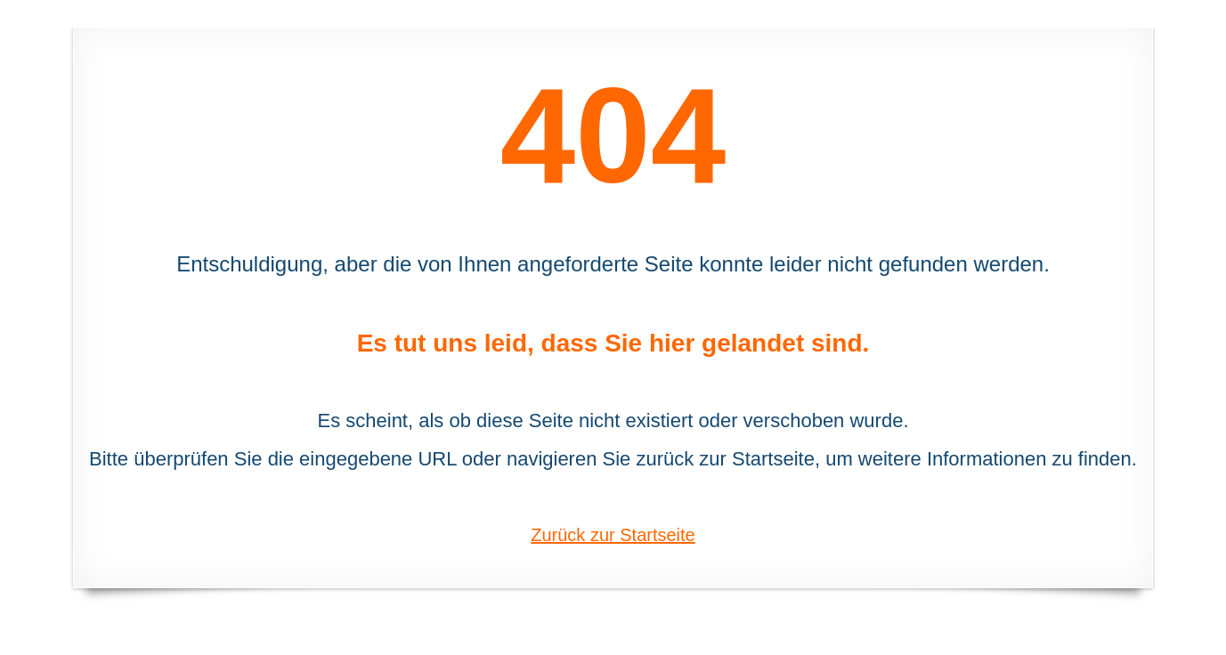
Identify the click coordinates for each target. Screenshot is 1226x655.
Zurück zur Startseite (613, 535)
